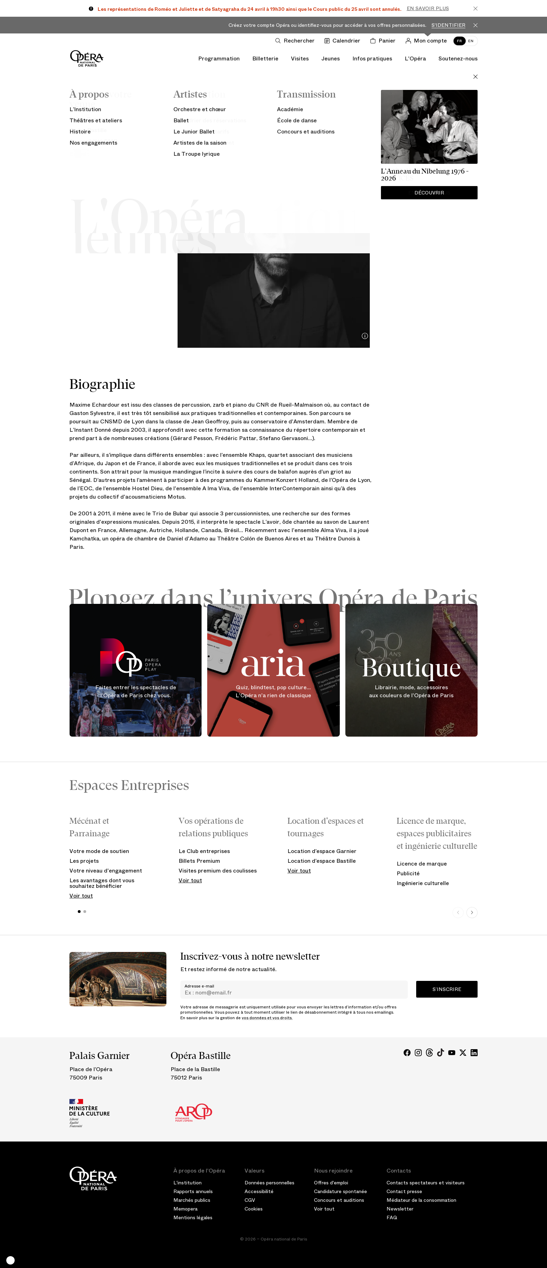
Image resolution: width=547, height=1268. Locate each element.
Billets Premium (199, 861)
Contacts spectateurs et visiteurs (426, 1182)
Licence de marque (422, 864)
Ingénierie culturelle (423, 883)
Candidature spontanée (340, 1191)
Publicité (408, 873)
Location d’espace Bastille (321, 861)
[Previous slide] (458, 912)
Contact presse (404, 1191)
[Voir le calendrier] (343, 41)
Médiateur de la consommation (421, 1200)
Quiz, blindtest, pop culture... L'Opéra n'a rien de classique (273, 691)
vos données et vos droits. (267, 1018)
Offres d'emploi (331, 1182)
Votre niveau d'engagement (105, 871)
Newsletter (400, 1208)
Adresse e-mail (199, 986)
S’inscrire (447, 989)
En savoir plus (428, 8)
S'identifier (448, 25)
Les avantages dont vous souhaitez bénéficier (101, 883)
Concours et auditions (339, 1200)
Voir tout (81, 896)
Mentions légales (192, 1217)
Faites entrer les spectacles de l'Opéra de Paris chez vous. (135, 691)
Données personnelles (269, 1182)
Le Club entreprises (204, 851)
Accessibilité (259, 1191)
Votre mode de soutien (99, 851)
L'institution (187, 1182)
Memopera (185, 1208)
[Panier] (384, 41)
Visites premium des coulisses (218, 871)
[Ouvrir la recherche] (296, 41)
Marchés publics (191, 1200)
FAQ (392, 1217)
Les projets (84, 861)
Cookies (254, 1208)
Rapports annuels (193, 1191)
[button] (10, 1260)
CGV (250, 1200)
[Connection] (427, 41)
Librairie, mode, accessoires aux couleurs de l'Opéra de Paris (411, 691)
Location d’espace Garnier (322, 851)
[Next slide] (472, 912)
